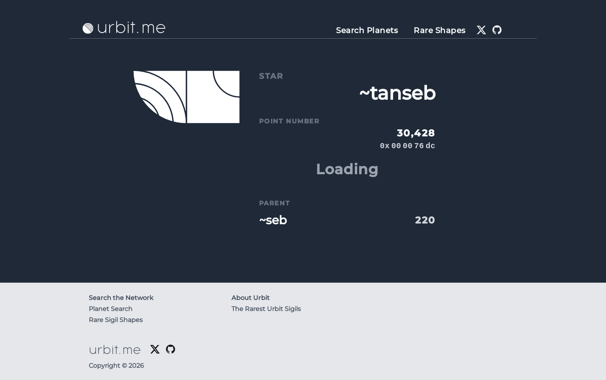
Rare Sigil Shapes (116, 320)
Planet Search (110, 309)
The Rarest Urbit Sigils (266, 309)
